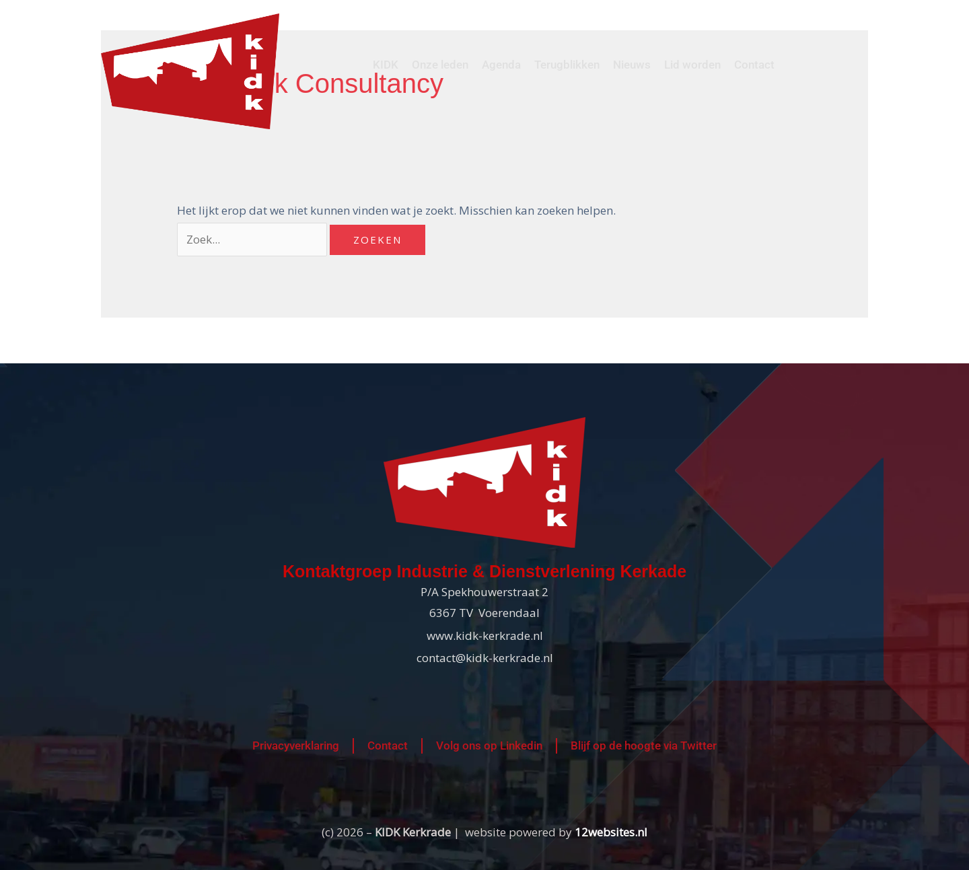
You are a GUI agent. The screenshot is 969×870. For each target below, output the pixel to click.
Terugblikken (567, 64)
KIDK (385, 64)
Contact (754, 64)
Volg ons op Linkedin (489, 745)
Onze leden (440, 64)
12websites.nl (611, 832)
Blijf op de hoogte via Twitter (644, 745)
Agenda (501, 64)
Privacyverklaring (295, 745)
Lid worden (692, 64)
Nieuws (632, 64)
